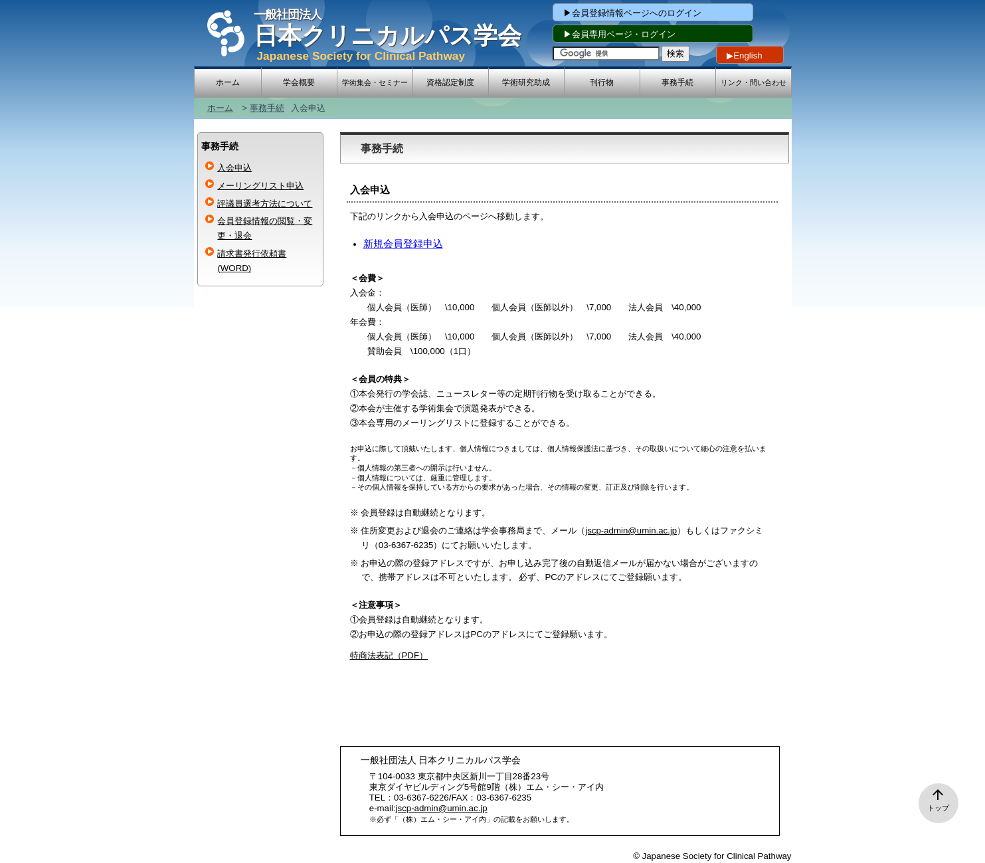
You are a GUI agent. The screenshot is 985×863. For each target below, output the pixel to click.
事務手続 (267, 108)
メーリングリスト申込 (260, 186)
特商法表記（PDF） (389, 655)
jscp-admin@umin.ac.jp (631, 530)
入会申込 (234, 168)
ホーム (220, 108)
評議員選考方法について (264, 204)
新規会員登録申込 (403, 244)
